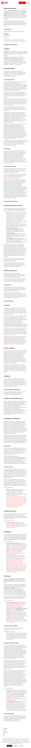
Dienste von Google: (10, 489)
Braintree (17, 543)
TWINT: (7, 568)
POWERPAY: (8, 555)
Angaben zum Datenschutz (22, 109)
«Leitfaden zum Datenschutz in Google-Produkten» (16, 499)
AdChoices (6, 340)
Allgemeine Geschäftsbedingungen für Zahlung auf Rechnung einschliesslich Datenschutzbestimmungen (16, 563)
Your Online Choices (17, 342)
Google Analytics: (9, 690)
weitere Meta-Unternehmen (19, 604)
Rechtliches (5, 728)
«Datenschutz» (9, 698)
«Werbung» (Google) (14, 620)
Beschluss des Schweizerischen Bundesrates (12, 176)
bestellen (22, 2)
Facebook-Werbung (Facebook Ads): (13, 602)
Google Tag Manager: (10, 701)
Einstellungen (21, 745)
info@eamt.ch (6, 37)
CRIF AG (21, 106)
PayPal (7, 543)
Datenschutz (5, 732)
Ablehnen (15, 745)
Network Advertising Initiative (9, 341)
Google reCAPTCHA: (10, 633)
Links (4, 735)
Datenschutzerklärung (10, 496)
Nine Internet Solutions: (10, 522)
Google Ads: (8, 613)
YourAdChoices (20, 341)
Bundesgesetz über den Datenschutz (11, 73)
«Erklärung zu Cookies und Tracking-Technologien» (16, 548)
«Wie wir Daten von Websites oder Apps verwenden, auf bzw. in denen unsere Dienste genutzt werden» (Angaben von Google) (16, 502)
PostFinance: (8, 549)
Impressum (5, 730)
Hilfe (4, 733)
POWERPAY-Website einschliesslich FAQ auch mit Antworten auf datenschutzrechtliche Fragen (14, 560)
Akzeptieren (9, 745)
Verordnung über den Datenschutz (15, 74)
